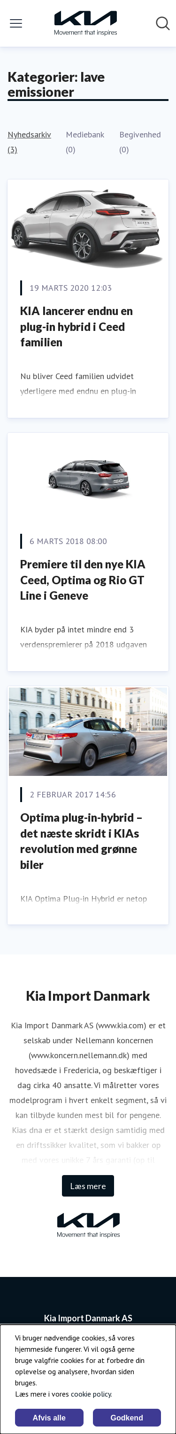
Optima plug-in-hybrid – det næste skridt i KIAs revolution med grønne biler (81, 840)
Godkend (127, 1418)
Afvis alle (49, 1418)
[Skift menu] (16, 23)
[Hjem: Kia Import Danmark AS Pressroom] (85, 23)
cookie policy (91, 1393)
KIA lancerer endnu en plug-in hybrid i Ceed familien (76, 326)
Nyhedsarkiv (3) (29, 142)
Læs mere (88, 1186)
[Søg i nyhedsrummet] (162, 23)
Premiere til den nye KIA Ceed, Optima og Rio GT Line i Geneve (82, 579)
